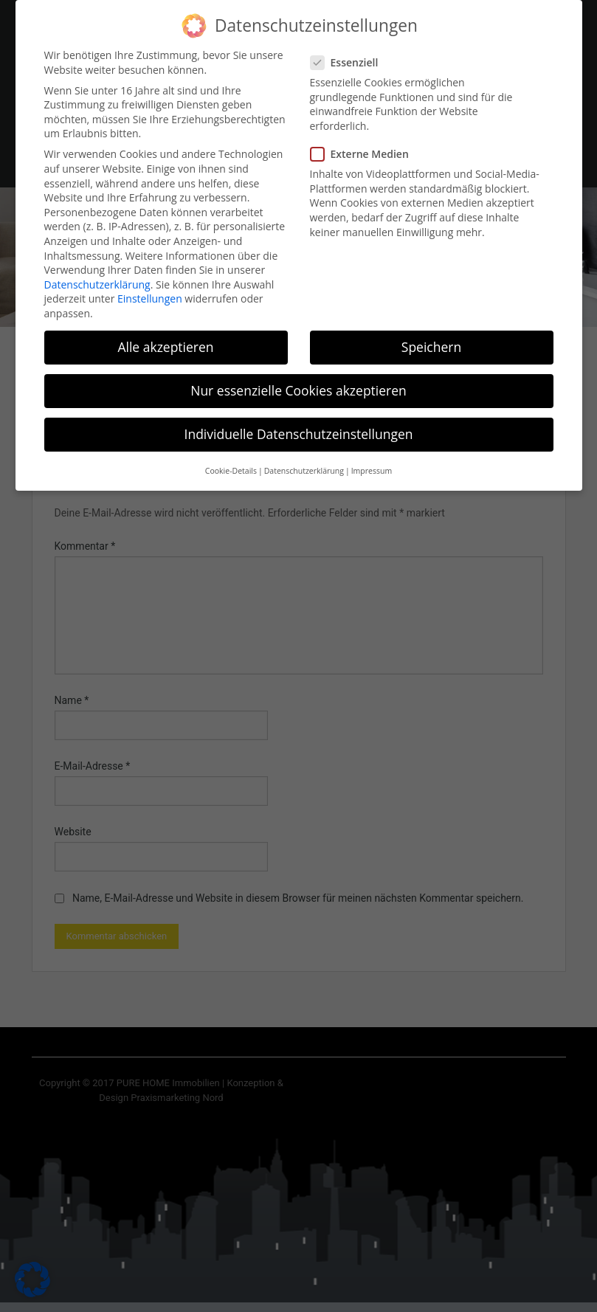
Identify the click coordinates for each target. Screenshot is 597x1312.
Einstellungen (149, 287)
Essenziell (349, 51)
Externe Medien (364, 142)
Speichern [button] (431, 335)
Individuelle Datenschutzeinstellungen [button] (298, 422)
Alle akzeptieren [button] (165, 335)
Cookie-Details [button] (231, 459)
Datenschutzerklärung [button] (304, 459)
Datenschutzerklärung (97, 272)
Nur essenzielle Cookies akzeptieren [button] (298, 378)
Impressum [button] (371, 459)
